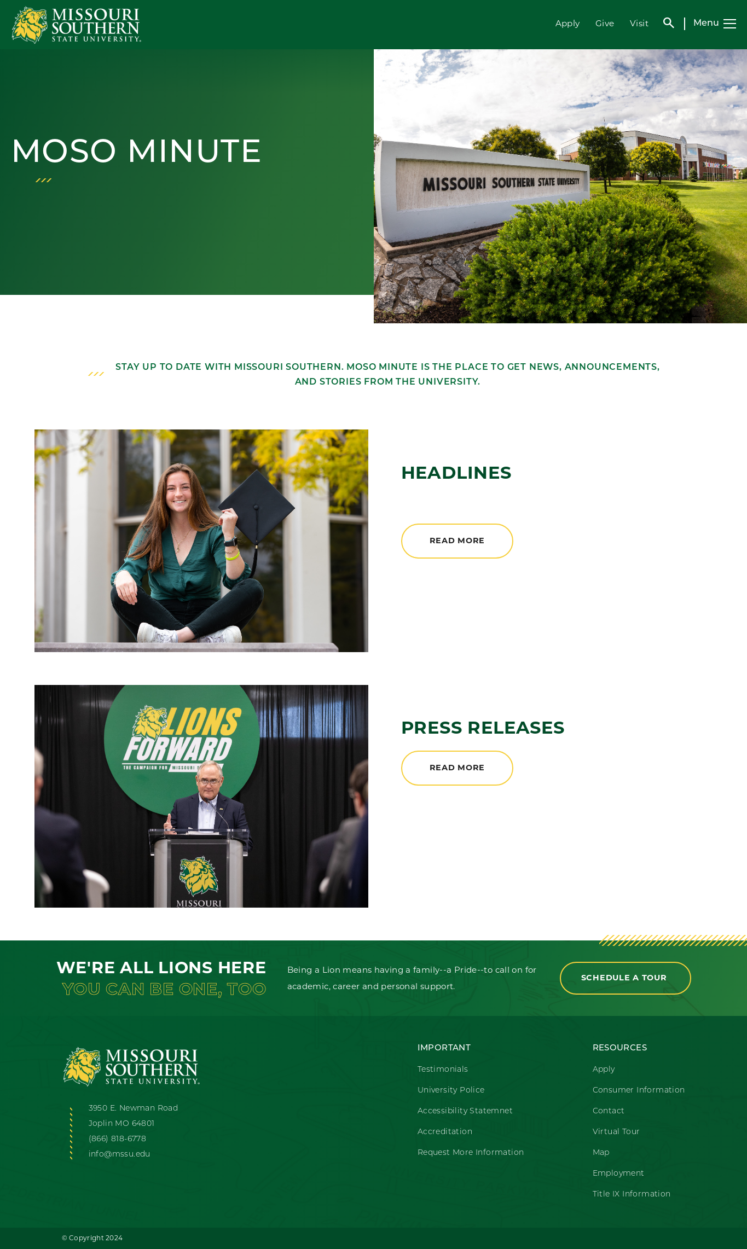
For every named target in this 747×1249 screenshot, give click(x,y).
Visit (639, 23)
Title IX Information (632, 1194)
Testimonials (443, 1070)
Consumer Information (639, 1091)
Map (601, 1153)
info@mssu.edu (119, 1155)
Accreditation (445, 1132)
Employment (619, 1174)
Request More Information (471, 1153)
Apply (567, 23)
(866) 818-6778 (118, 1139)
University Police (451, 1091)
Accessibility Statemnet (465, 1111)
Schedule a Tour (625, 978)
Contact (609, 1111)
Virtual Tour (616, 1132)
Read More (457, 540)
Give (605, 23)
